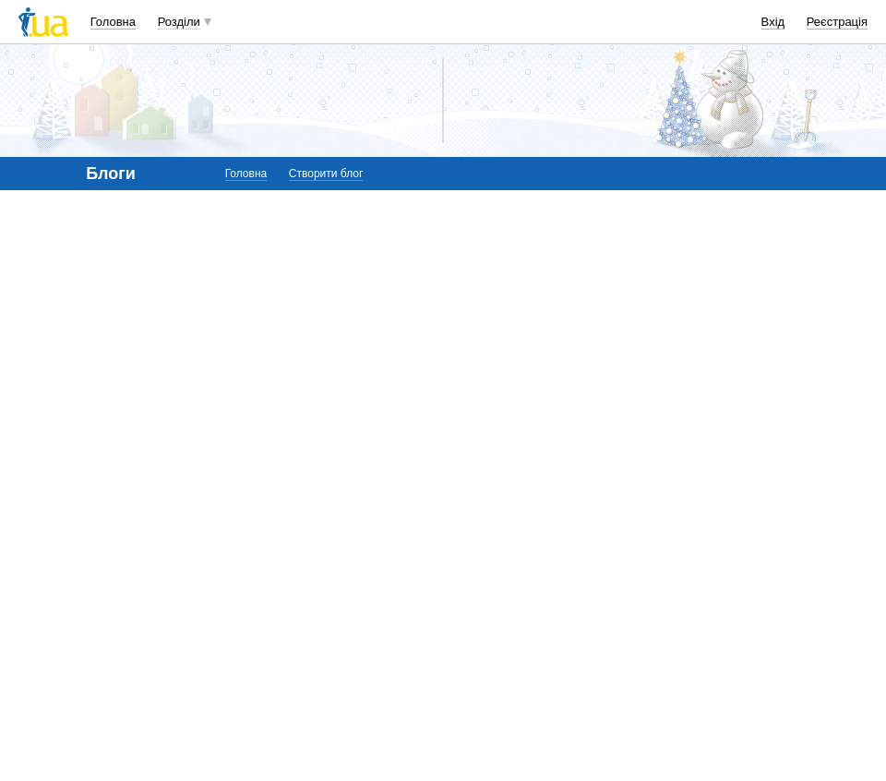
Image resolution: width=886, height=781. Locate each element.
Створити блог (326, 173)
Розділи (179, 22)
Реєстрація (837, 22)
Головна (113, 22)
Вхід (773, 22)
